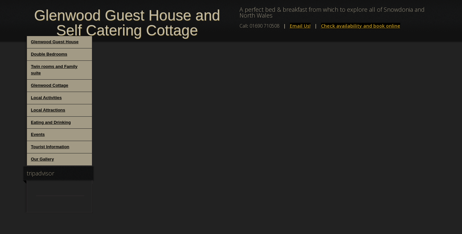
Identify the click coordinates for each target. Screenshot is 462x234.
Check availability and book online (360, 26)
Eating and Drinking (51, 122)
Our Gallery (42, 159)
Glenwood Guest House (55, 41)
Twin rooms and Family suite (54, 70)
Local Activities (46, 97)
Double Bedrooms (49, 54)
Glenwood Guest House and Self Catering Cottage (127, 23)
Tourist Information (50, 146)
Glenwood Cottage (49, 85)
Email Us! (300, 26)
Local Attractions (48, 110)
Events (38, 134)
